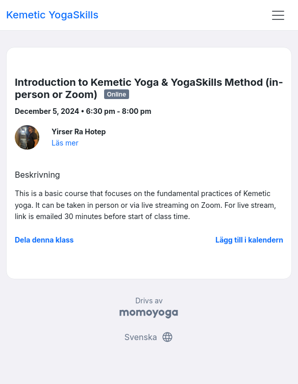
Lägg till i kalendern (249, 239)
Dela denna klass (44, 239)
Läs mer (65, 142)
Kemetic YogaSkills (52, 15)
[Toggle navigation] (278, 15)
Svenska (149, 337)
